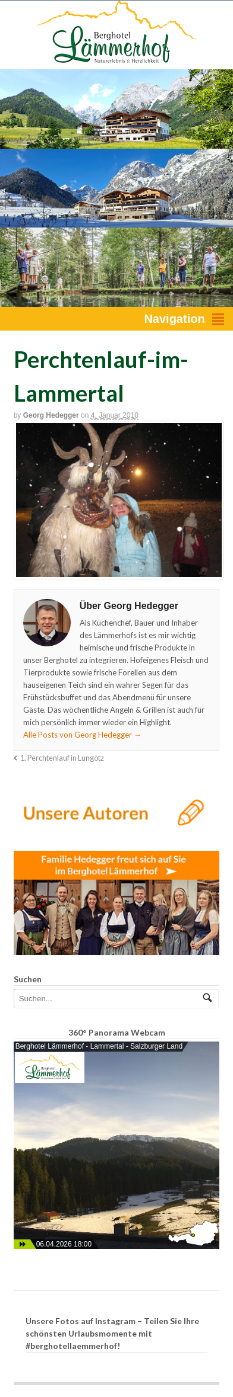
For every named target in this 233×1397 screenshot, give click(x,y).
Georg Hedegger (51, 415)
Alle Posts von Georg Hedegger (82, 734)
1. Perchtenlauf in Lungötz (62, 758)
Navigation (174, 318)
